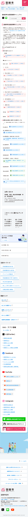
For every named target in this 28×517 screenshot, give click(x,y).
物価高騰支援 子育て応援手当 (10, 278)
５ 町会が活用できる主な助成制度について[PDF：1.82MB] (14, 94)
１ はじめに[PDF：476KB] (12, 69)
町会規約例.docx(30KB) (16, 126)
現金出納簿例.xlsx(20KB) (17, 170)
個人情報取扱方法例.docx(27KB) (13, 132)
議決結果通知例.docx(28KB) (12, 150)
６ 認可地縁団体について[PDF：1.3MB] (14, 101)
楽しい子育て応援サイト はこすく (11, 285)
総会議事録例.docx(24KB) (18, 144)
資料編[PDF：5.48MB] (14, 111)
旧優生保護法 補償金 (8, 289)
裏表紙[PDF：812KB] (14, 116)
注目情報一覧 (5, 245)
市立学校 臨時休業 (7, 282)
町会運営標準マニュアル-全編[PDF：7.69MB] (14, 56)
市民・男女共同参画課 (10, 8)
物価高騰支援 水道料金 (8, 270)
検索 (24, 18)
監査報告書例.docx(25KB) (18, 166)
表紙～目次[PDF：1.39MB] (17, 63)
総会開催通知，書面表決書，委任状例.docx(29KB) (14, 139)
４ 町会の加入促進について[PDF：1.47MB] (15, 87)
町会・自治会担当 (20, 8)
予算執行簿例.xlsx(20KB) (17, 175)
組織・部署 (22, 7)
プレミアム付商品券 (8, 274)
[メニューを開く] (25, 3)
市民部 (2, 8)
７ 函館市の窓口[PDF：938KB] (13, 107)
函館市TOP (3, 7)
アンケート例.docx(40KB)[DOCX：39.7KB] (15, 181)
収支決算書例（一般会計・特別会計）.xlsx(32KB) (14, 161)
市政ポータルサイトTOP (13, 7)
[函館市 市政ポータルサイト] (7, 3)
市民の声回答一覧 (6, 250)
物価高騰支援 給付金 (8, 266)
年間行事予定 (5, 255)
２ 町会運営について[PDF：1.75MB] (14, 75)
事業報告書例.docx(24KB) (18, 154)
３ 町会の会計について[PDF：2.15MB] (14, 81)
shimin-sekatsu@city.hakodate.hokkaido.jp (14, 200)
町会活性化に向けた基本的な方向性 (17, 30)
